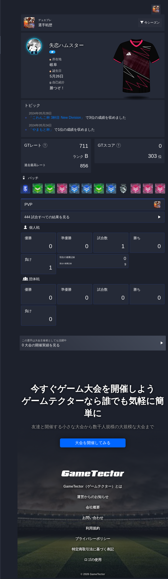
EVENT (8, 102)
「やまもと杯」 (41, 129)
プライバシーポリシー (92, 539)
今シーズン (152, 22)
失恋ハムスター (66, 45)
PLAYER (9, 49)
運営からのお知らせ (92, 497)
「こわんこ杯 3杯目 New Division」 (56, 117)
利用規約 (93, 528)
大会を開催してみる (92, 443)
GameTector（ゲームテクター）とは (92, 486)
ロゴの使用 (93, 560)
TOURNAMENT (9, 31)
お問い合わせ (92, 518)
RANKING (8, 85)
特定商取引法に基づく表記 (93, 549)
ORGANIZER (9, 67)
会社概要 (93, 507)
